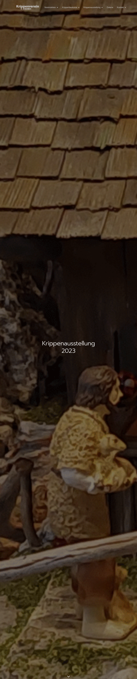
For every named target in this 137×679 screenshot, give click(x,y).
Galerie (110, 7)
